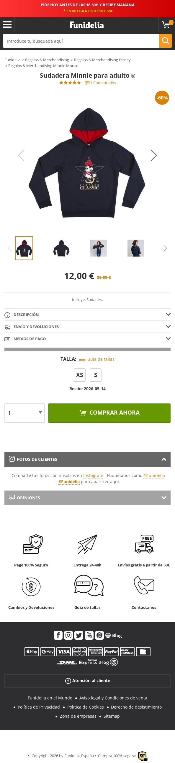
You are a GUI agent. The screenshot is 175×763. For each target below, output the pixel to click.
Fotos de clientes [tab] (33, 459)
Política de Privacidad (39, 707)
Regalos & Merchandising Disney (102, 59)
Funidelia (12, 59)
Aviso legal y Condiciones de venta (113, 698)
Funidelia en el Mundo (50, 698)
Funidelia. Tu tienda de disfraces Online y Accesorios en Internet (87, 25)
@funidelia (154, 475)
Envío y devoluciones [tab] (31, 327)
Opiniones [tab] (24, 498)
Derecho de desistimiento (136, 707)
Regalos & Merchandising (47, 59)
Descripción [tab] (21, 315)
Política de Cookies (85, 707)
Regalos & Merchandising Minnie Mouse (43, 65)
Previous (21, 155)
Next (154, 155)
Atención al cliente (87, 681)
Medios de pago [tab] (25, 339)
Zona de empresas (78, 716)
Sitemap (112, 716)
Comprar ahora (114, 412)
